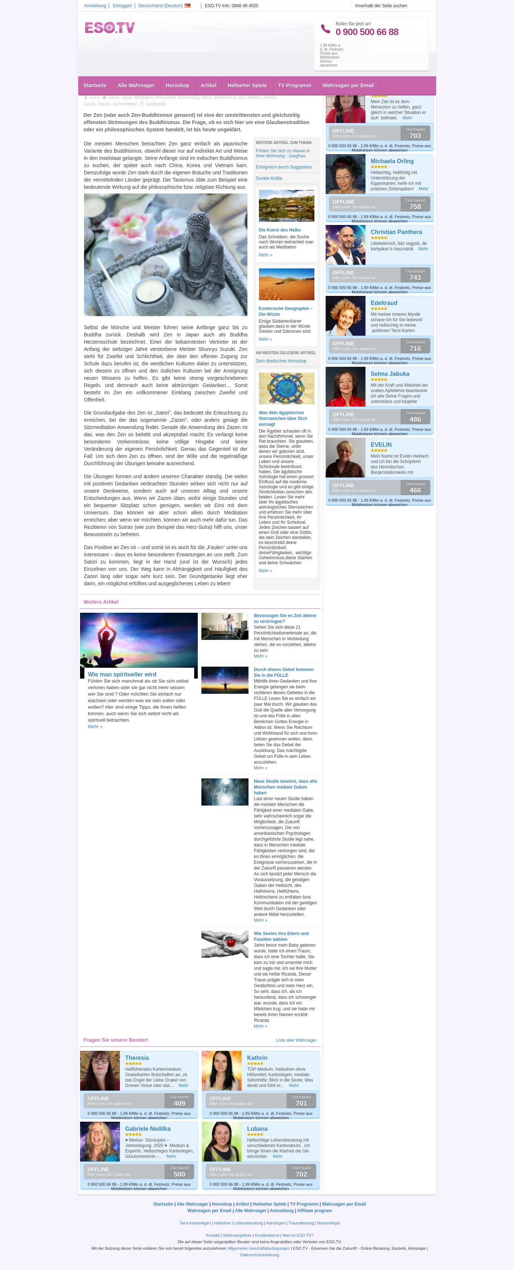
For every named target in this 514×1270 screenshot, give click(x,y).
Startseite (95, 69)
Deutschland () (165, 5)
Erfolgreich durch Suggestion (284, 167)
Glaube (104, 104)
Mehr (183, 1085)
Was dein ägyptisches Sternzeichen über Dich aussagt (283, 418)
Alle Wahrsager (136, 69)
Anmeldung (95, 5)
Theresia (137, 1058)
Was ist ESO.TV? (298, 1235)
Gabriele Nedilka (148, 1129)
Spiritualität (156, 104)
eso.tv (94, 97)
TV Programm (295, 69)
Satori (206, 97)
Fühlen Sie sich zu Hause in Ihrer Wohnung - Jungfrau (283, 153)
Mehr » (265, 255)
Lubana (257, 1129)
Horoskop (177, 69)
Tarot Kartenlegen (195, 1223)
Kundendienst (267, 1235)
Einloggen (122, 5)
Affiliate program (314, 1210)
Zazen (114, 97)
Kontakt (213, 1235)
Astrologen (275, 1223)
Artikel (209, 69)
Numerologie (328, 1223)
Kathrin (257, 1058)
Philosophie (165, 97)
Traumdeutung (301, 1223)
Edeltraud (384, 303)
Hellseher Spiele (247, 69)
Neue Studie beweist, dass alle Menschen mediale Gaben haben (285, 787)
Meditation (144, 97)
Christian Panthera (396, 232)
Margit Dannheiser (396, 90)
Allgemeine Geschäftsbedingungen (259, 1248)
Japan (127, 97)
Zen (241, 97)
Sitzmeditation (125, 104)
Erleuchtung (189, 97)
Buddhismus (225, 97)
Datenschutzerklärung (259, 1255)
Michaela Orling (392, 161)
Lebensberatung (248, 1223)
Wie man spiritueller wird (122, 674)
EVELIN (381, 445)
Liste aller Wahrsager (296, 1040)
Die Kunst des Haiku (280, 230)
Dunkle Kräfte (269, 178)
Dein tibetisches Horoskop (281, 361)
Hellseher (222, 1223)
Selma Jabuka (390, 374)
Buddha (254, 97)
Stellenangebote (238, 1235)
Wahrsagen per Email (348, 69)
